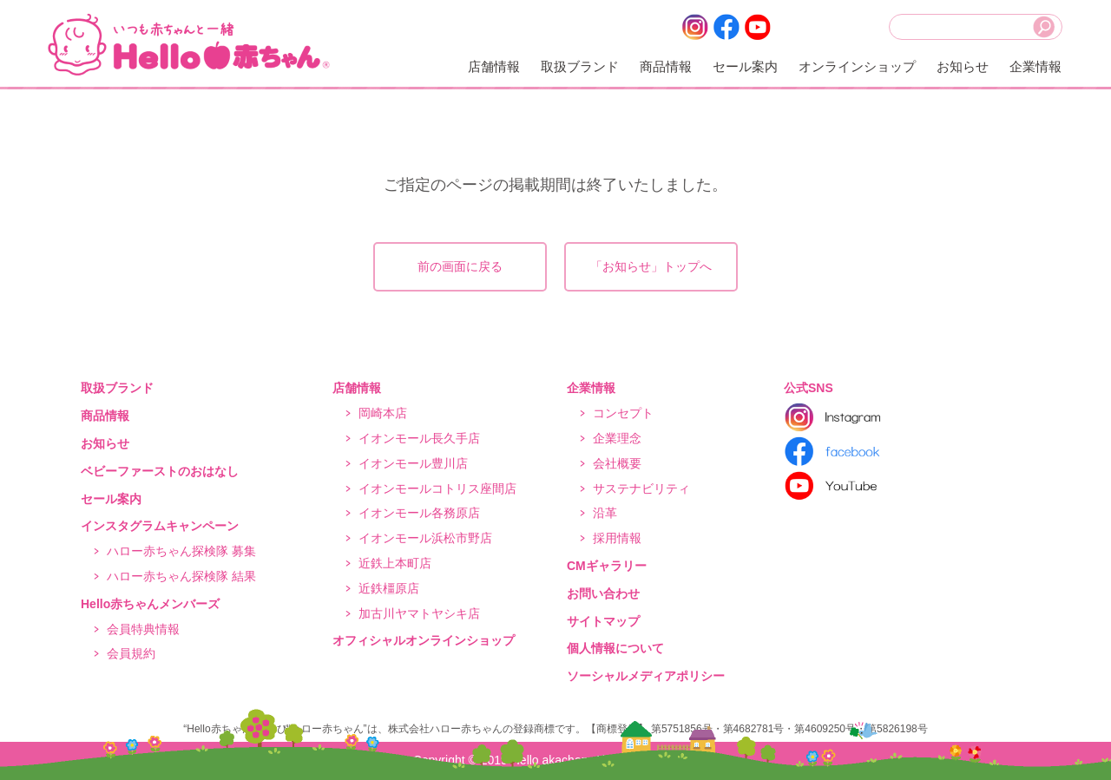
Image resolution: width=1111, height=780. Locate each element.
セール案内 (745, 66)
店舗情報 (494, 66)
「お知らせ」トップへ (651, 266)
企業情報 (1035, 66)
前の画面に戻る (460, 266)
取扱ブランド (580, 66)
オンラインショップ (857, 66)
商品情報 (666, 66)
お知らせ (963, 66)
